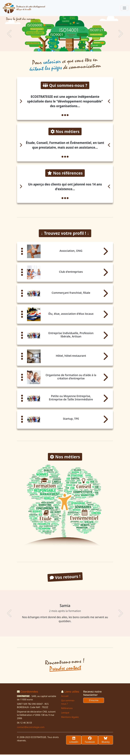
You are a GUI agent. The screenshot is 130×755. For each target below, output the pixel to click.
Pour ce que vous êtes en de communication (65, 64)
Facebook (90, 740)
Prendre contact (65, 668)
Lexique (65, 713)
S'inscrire (93, 700)
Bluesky (106, 740)
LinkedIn (73, 740)
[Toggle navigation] (124, 8)
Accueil (64, 696)
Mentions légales (70, 717)
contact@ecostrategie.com (30, 727)
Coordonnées (29, 692)
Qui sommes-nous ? (68, 702)
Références (67, 708)
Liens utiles (71, 692)
